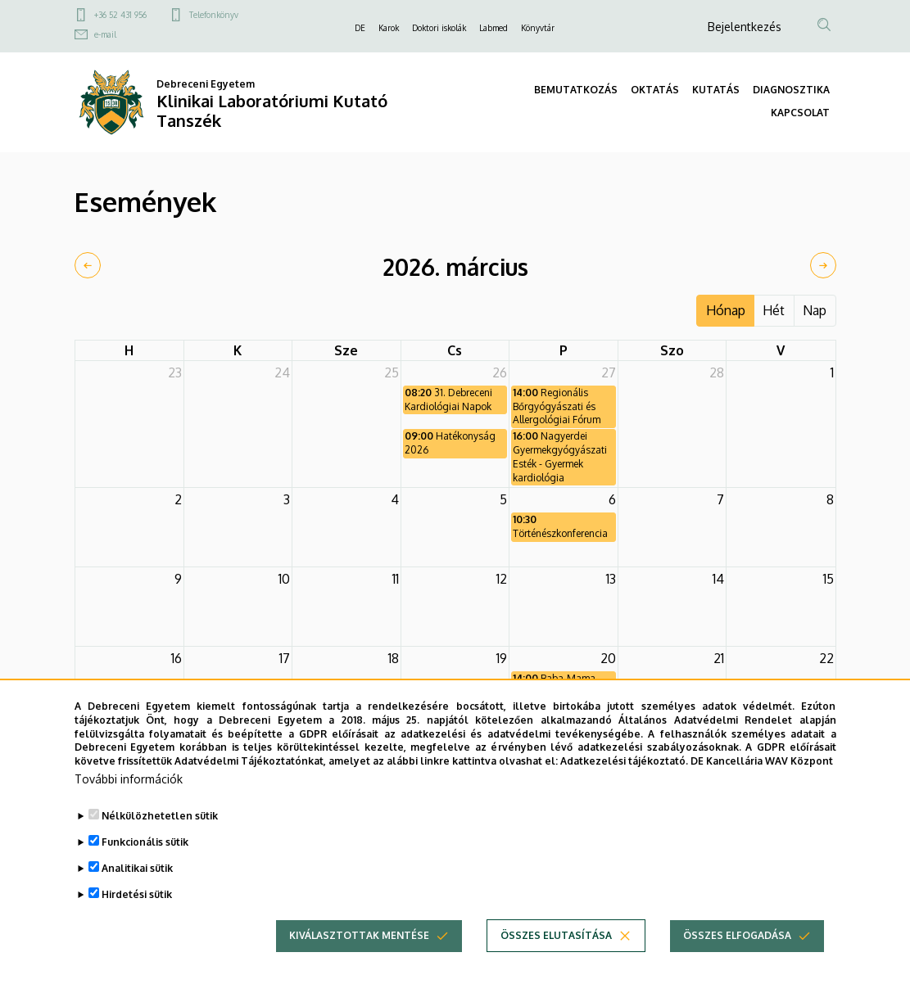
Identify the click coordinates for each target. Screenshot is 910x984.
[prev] (88, 265)
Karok (388, 28)
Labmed (493, 28)
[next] (823, 265)
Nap (814, 310)
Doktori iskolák (439, 28)
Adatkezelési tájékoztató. (624, 794)
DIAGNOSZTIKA (791, 90)
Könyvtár (538, 28)
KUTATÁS (716, 90)
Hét (774, 310)
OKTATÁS (655, 90)
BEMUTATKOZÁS (576, 90)
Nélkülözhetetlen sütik (160, 848)
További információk (129, 811)
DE (360, 28)
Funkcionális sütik (145, 874)
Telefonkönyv (213, 15)
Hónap (725, 310)
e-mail (105, 34)
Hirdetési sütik (137, 926)
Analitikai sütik (137, 900)
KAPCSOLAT (800, 112)
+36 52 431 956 (120, 15)
